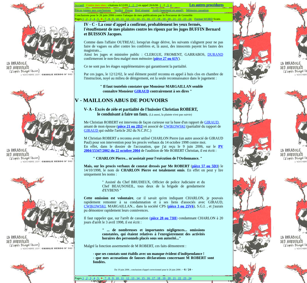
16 (148, 19)
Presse (128, 10)
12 (127, 19)
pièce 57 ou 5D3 (205, 166)
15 (143, 19)
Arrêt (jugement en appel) (168, 10)
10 (117, 19)
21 (174, 19)
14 (138, 19)
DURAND (215, 54)
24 (190, 19)
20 (169, 19)
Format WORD (203, 19)
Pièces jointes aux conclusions (93, 10)
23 (184, 19)
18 (159, 19)
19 (164, 19)
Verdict (118, 10)
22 (179, 19)
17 (153, 19)
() (164, 218)
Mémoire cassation (197, 10)
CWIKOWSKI (174, 126)
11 (122, 19)
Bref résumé (142, 10)
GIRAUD (141, 91)
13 (133, 19)
